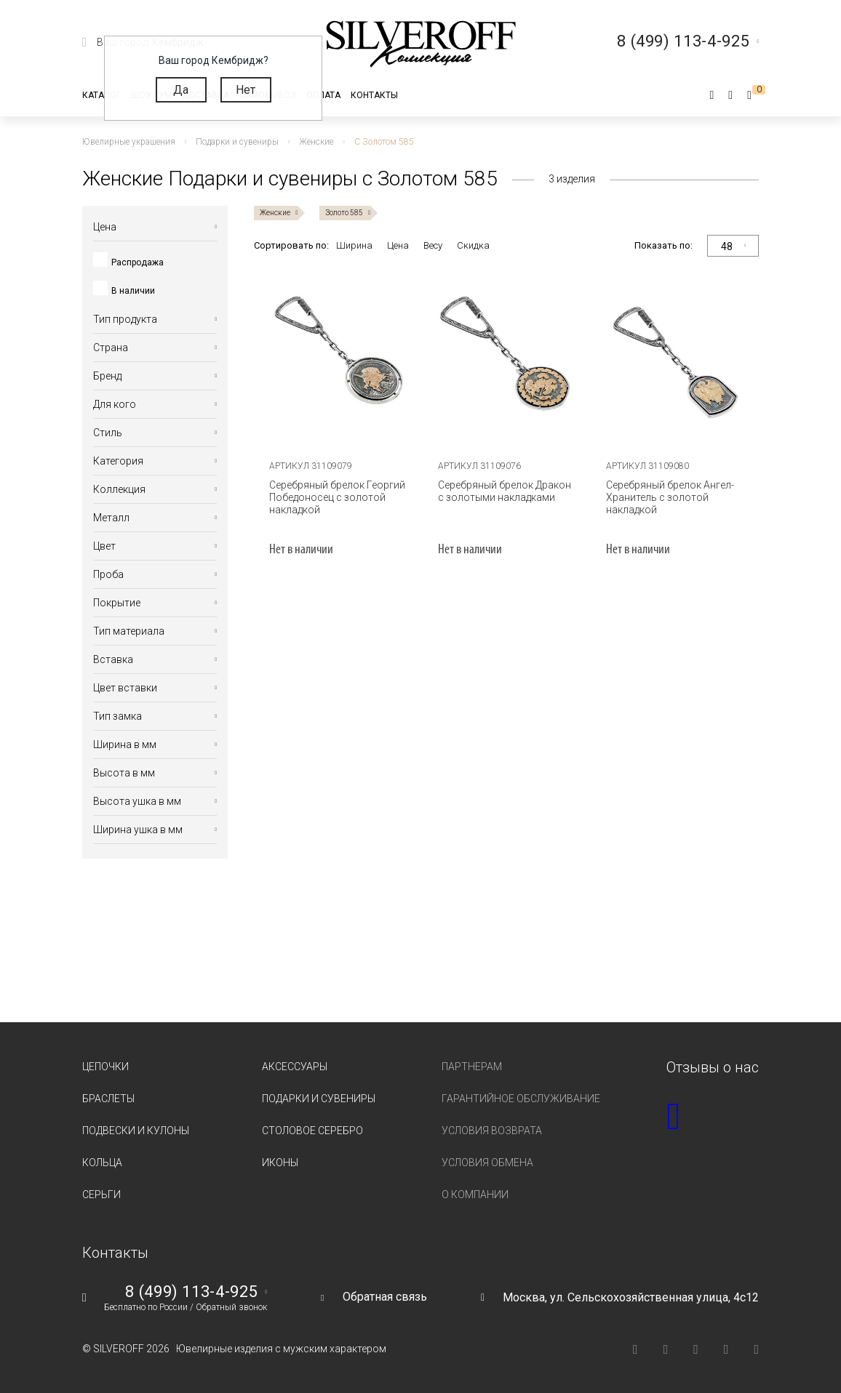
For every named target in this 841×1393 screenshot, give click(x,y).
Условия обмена (487, 1162)
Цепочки (105, 1066)
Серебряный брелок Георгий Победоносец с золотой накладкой (337, 497)
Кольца (102, 1162)
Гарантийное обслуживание (521, 1098)
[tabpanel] (338, 359)
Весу (432, 245)
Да (180, 90)
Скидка (473, 245)
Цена (398, 245)
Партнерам (472, 1066)
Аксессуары (294, 1066)
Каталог (101, 95)
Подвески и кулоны (135, 1130)
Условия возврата (492, 1130)
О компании (475, 1194)
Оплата (323, 95)
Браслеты (108, 1098)
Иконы (280, 1162)
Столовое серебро (312, 1130)
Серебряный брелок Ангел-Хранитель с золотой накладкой (670, 497)
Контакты (374, 95)
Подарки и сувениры (318, 1098)
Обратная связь (385, 1297)
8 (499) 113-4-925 (191, 1292)
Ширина (354, 245)
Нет (245, 90)
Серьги (101, 1194)
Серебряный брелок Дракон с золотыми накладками (504, 491)
